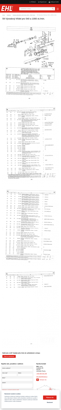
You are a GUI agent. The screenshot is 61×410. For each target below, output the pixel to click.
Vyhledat (53, 8)
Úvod (3, 15)
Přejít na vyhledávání (9, 356)
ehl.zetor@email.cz (41, 376)
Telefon (19, 373)
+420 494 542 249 (41, 373)
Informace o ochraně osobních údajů (10, 389)
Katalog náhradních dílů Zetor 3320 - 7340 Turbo (24, 15)
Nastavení (50, 402)
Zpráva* (4, 382)
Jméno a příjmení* (6, 368)
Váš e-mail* (4, 373)
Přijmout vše (50, 397)
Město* (3, 377)
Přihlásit (33, 2)
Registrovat (43, 2)
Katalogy (9, 15)
